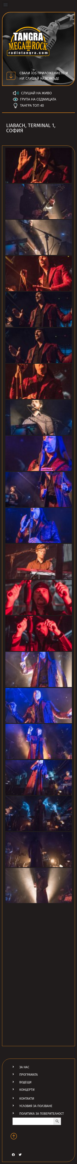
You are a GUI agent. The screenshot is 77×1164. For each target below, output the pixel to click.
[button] (5, 4)
